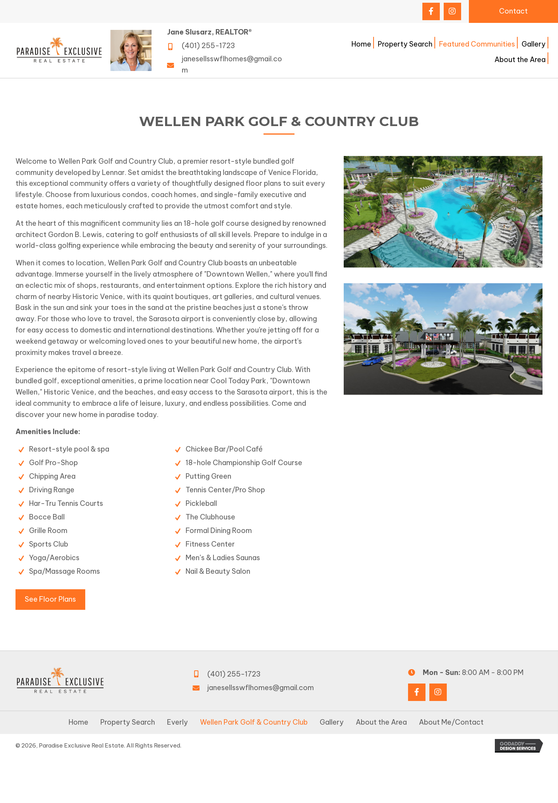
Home (78, 722)
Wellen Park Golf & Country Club (254, 722)
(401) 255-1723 (208, 45)
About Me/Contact (451, 722)
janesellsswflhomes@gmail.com (260, 687)
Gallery (332, 722)
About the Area (381, 722)
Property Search (127, 722)
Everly (177, 722)
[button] (431, 11)
